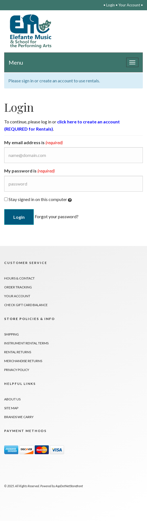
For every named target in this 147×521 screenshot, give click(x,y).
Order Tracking (18, 287)
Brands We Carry (19, 417)
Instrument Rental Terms (26, 343)
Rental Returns (17, 352)
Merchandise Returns (23, 361)
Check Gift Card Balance (26, 305)
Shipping (11, 334)
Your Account (129, 5)
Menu (16, 62)
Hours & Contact (19, 278)
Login (110, 5)
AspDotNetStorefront (69, 486)
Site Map (11, 408)
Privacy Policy (16, 370)
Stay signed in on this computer (38, 199)
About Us (12, 399)
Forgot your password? (56, 216)
